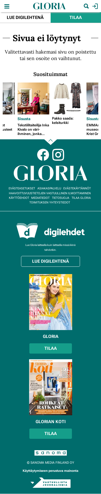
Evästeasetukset (22, 188)
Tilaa (75, 17)
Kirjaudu (94, 6)
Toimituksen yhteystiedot (49, 202)
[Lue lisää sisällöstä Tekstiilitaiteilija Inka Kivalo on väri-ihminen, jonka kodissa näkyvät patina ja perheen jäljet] (33, 98)
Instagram (58, 155)
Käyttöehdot (19, 198)
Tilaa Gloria (81, 198)
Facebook (43, 155)
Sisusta (24, 119)
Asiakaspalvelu (49, 188)
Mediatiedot (40, 198)
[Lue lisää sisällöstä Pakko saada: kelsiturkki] (68, 98)
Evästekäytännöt (77, 188)
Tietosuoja (60, 198)
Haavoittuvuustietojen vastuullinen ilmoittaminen (50, 193)
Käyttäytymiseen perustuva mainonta (50, 471)
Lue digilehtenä (25, 17)
